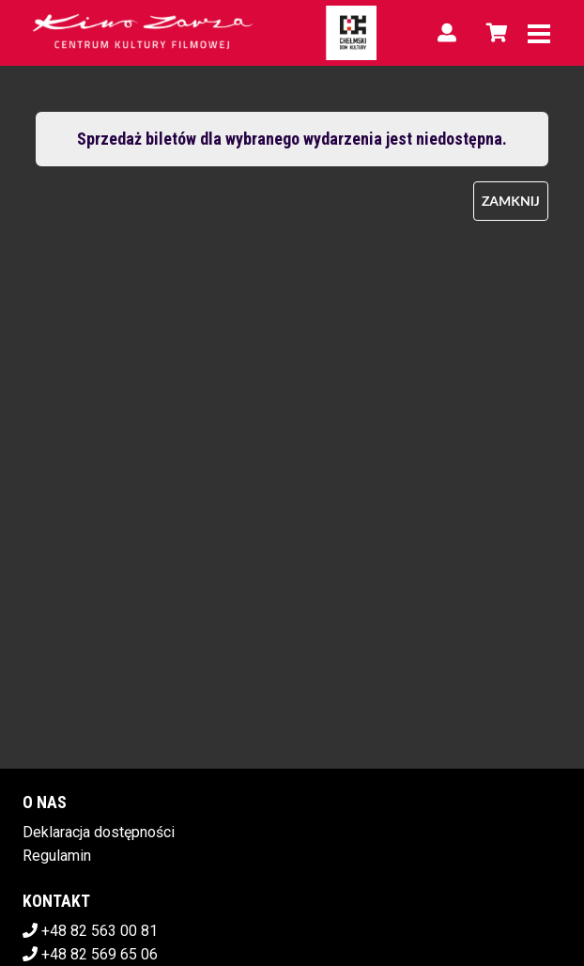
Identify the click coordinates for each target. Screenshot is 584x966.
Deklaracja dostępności (99, 832)
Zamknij (511, 201)
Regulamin (57, 856)
